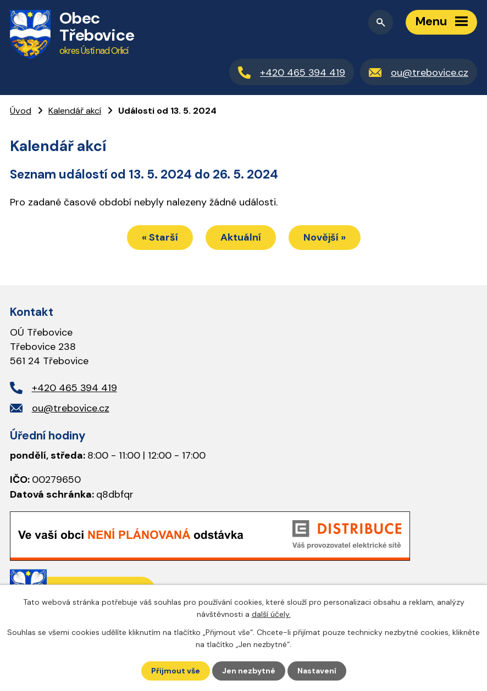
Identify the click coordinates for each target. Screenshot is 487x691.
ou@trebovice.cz (70, 408)
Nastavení (316, 671)
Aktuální (240, 237)
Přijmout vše (175, 671)
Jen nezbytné (248, 671)
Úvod (20, 110)
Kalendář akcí (74, 110)
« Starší (160, 237)
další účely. (271, 614)
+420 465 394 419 (74, 387)
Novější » (324, 237)
